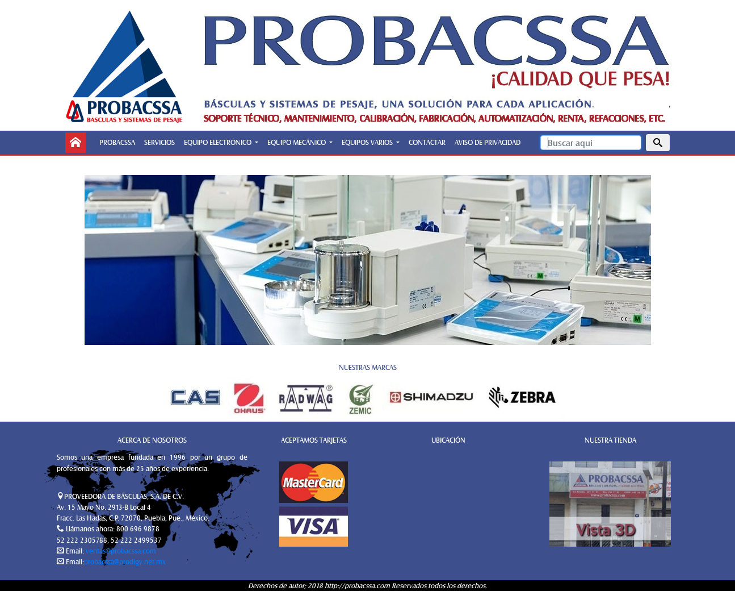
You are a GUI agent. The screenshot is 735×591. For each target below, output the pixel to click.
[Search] (590, 142)
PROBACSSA (117, 142)
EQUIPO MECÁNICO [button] (297, 142)
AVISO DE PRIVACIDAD (487, 142)
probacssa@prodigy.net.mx (125, 561)
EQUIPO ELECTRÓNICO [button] (218, 142)
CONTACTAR (427, 142)
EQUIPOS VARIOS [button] (368, 142)
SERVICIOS (159, 142)
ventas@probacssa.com (120, 550)
